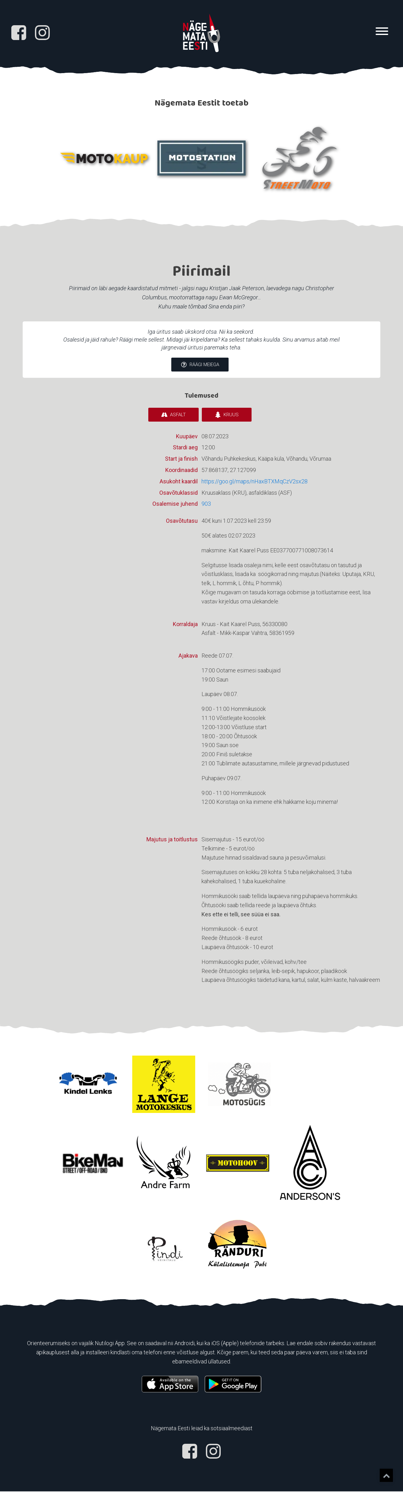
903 (206, 504)
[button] (200, 366)
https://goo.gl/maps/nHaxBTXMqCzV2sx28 (255, 481)
